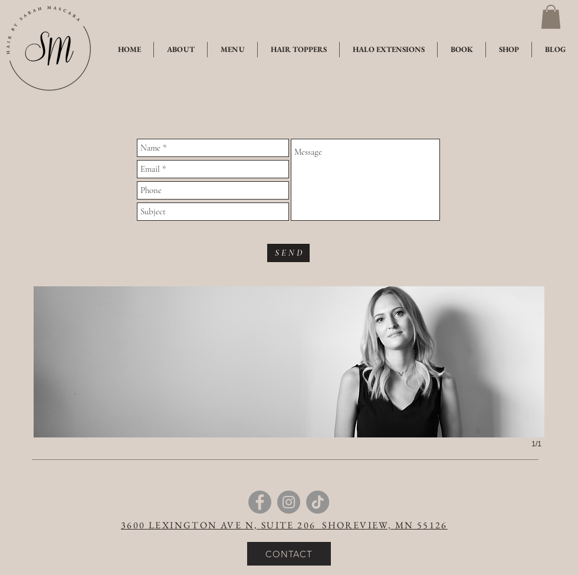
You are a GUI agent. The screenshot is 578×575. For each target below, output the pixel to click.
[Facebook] (259, 502)
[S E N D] (288, 253)
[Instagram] (288, 502)
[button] (551, 17)
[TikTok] (317, 502)
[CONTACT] (289, 554)
